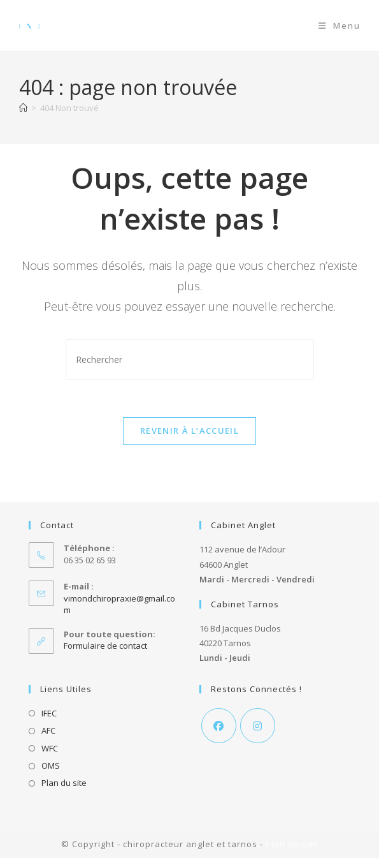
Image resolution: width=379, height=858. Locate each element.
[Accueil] (23, 108)
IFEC (49, 713)
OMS (50, 765)
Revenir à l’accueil (189, 431)
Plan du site (64, 783)
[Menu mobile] (339, 25)
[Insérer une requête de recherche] (190, 359)
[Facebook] (218, 725)
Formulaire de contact (105, 645)
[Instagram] (257, 725)
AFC (48, 731)
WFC (49, 748)
